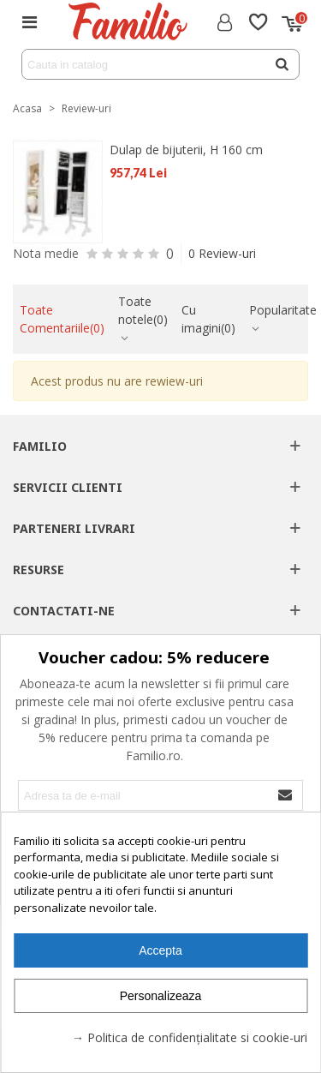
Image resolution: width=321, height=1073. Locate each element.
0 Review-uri (222, 253)
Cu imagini (208, 319)
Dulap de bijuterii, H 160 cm (186, 149)
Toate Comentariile (62, 319)
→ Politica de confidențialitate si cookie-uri (189, 1037)
